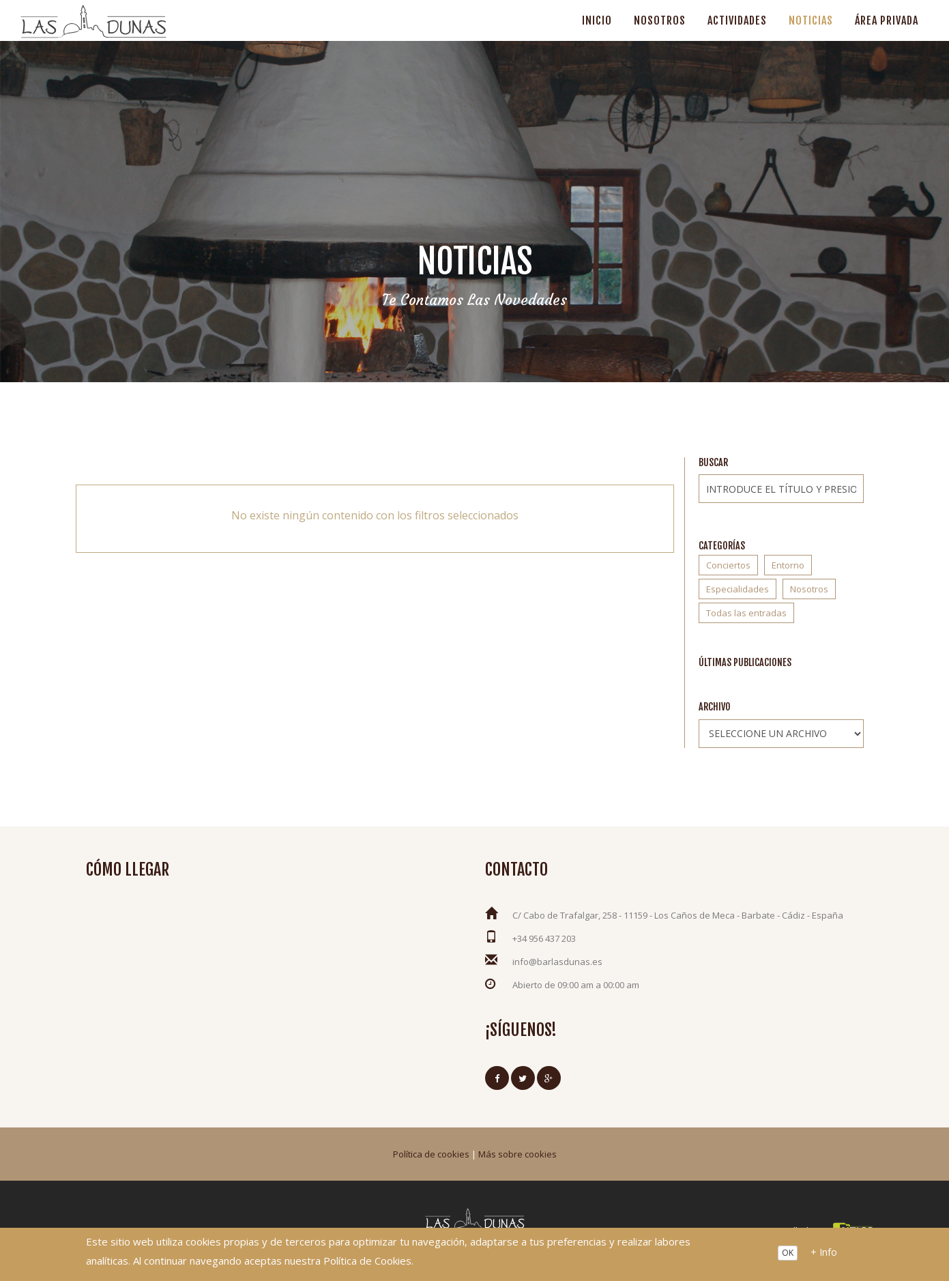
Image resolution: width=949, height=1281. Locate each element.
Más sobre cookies (517, 1154)
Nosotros (660, 20)
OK (787, 1252)
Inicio (597, 20)
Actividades (737, 20)
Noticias (811, 20)
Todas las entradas (746, 613)
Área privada (886, 20)
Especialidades (737, 589)
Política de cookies (431, 1154)
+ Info (824, 1252)
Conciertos (728, 565)
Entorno (788, 565)
